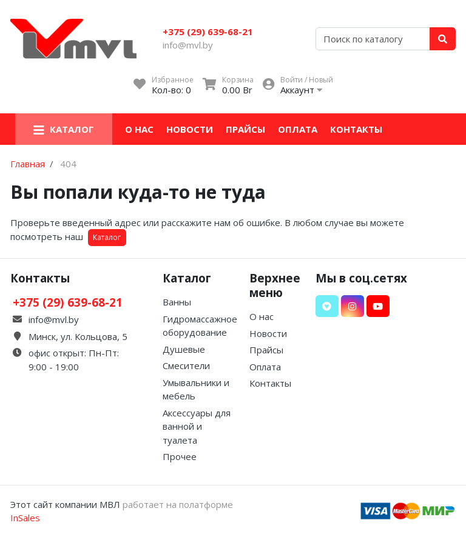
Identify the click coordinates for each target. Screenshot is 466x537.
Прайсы (245, 129)
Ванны (177, 302)
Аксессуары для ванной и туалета (197, 426)
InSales (25, 518)
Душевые (184, 349)
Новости (189, 129)
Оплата (297, 129)
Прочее (180, 456)
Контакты (356, 129)
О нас (139, 129)
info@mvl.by (188, 45)
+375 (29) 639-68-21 (208, 31)
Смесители (186, 365)
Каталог (107, 237)
